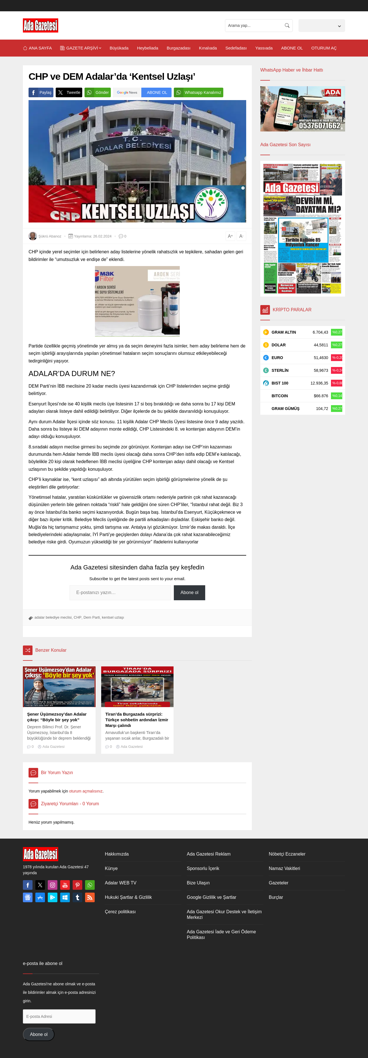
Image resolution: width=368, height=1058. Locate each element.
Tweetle (68, 92)
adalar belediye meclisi (53, 617)
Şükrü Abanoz (49, 236)
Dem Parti (91, 617)
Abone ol (189, 592)
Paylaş (40, 92)
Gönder (97, 92)
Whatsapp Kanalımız (197, 92)
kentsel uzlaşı (113, 617)
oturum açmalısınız (85, 791)
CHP (77, 617)
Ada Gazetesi (53, 746)
